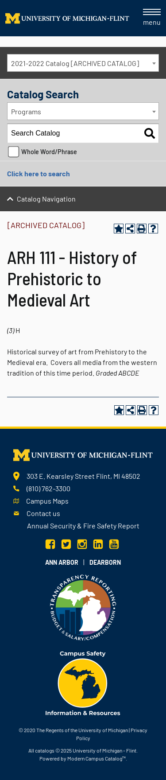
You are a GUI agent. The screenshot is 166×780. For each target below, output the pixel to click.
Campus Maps (47, 501)
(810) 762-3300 (48, 488)
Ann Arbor (61, 562)
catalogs (44, 750)
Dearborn (105, 562)
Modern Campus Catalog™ (96, 758)
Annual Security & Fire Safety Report (83, 525)
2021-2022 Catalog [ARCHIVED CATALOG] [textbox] (75, 63)
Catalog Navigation (46, 198)
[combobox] (83, 63)
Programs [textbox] (26, 111)
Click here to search (38, 173)
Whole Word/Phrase (49, 151)
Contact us (43, 513)
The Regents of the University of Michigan (82, 730)
